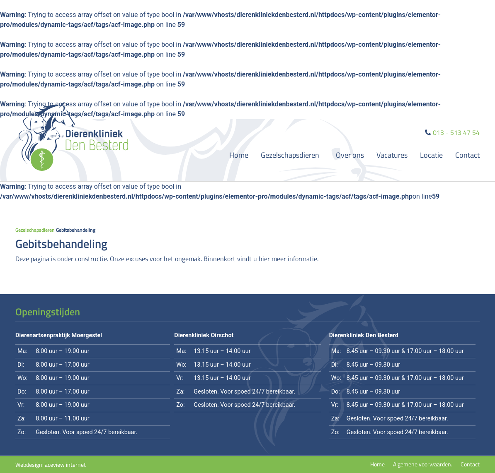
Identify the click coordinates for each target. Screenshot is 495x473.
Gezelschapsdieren (292, 155)
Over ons (350, 155)
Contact (467, 155)
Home (238, 155)
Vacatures (392, 155)
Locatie (431, 155)
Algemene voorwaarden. (422, 464)
